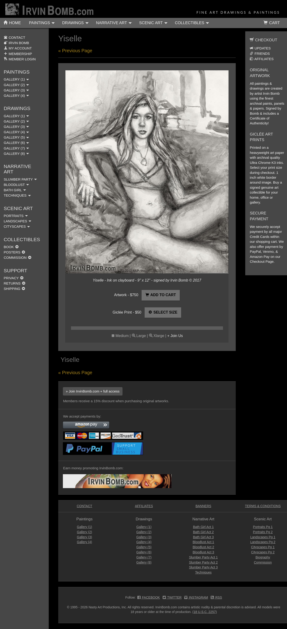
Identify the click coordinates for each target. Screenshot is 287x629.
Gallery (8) (144, 562)
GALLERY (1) (16, 79)
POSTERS (14, 252)
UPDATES (260, 48)
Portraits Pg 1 (263, 527)
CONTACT (14, 37)
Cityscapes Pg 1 (262, 547)
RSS (216, 598)
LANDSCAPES (17, 221)
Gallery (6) (144, 552)
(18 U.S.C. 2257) (204, 612)
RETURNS (14, 283)
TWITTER (172, 598)
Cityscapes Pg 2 (262, 552)
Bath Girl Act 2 (203, 532)
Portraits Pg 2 (263, 532)
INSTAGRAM (196, 598)
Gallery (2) (84, 532)
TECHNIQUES (17, 195)
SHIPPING (14, 289)
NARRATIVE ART (114, 23)
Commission (263, 562)
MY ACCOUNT (18, 48)
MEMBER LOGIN (20, 59)
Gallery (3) (84, 537)
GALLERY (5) (16, 137)
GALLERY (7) (16, 148)
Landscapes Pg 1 (262, 537)
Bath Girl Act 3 (203, 537)
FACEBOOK (148, 598)
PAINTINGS (42, 23)
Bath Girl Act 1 (203, 527)
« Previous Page (75, 50)
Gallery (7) (144, 557)
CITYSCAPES (17, 226)
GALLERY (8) (16, 154)
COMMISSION (17, 257)
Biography (262, 557)
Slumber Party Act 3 (203, 567)
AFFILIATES (262, 59)
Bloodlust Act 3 (203, 552)
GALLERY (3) (16, 90)
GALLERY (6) (16, 143)
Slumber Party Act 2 (203, 562)
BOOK (11, 247)
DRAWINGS (75, 23)
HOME (12, 23)
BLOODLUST (16, 185)
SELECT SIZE (162, 312)
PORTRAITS (16, 216)
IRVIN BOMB (16, 43)
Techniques (203, 572)
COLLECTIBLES (192, 23)
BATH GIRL (15, 190)
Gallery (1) (84, 527)
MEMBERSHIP (18, 54)
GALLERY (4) (16, 95)
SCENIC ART (153, 23)
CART (272, 23)
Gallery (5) (144, 547)
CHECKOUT (263, 40)
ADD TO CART (160, 295)
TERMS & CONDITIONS (263, 506)
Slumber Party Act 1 (203, 557)
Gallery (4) (84, 542)
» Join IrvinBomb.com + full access (92, 391)
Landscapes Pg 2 (262, 542)
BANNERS (203, 506)
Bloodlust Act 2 (203, 547)
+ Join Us (175, 336)
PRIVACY (13, 278)
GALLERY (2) (16, 85)
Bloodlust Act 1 (203, 542)
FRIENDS (260, 53)
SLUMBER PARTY (20, 179)
